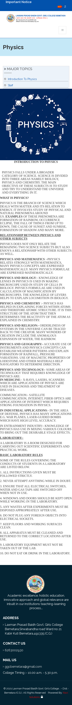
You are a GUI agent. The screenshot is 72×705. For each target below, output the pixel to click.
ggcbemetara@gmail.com (23, 666)
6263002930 (14, 650)
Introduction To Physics (22, 79)
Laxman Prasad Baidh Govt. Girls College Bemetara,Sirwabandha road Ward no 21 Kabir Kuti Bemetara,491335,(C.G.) (34, 629)
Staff (10, 85)
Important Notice (18, 2)
